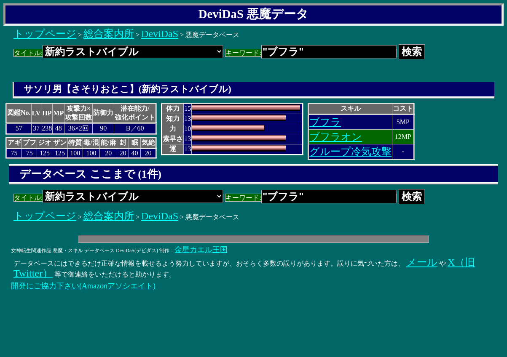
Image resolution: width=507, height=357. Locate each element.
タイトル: (118, 53)
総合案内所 (108, 33)
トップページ (44, 33)
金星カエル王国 (201, 249)
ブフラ (325, 122)
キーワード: (310, 53)
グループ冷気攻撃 (350, 151)
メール (421, 262)
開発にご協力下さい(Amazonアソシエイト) (83, 286)
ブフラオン (335, 136)
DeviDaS (159, 33)
